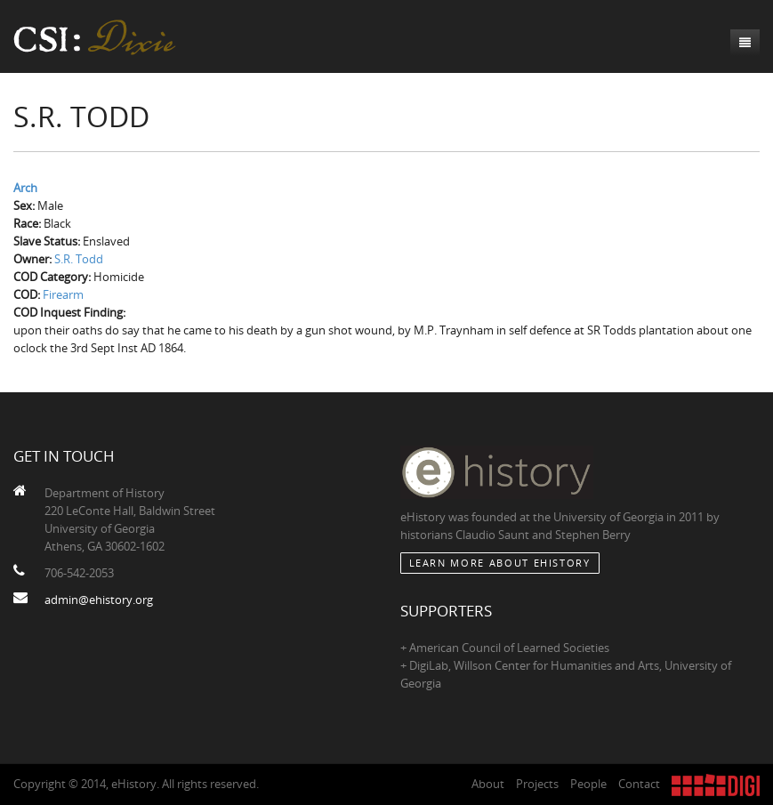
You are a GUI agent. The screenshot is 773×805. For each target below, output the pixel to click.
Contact (639, 784)
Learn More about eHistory (500, 562)
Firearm (63, 294)
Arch (25, 188)
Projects (537, 784)
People (588, 784)
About (487, 784)
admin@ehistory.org (98, 600)
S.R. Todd (78, 259)
